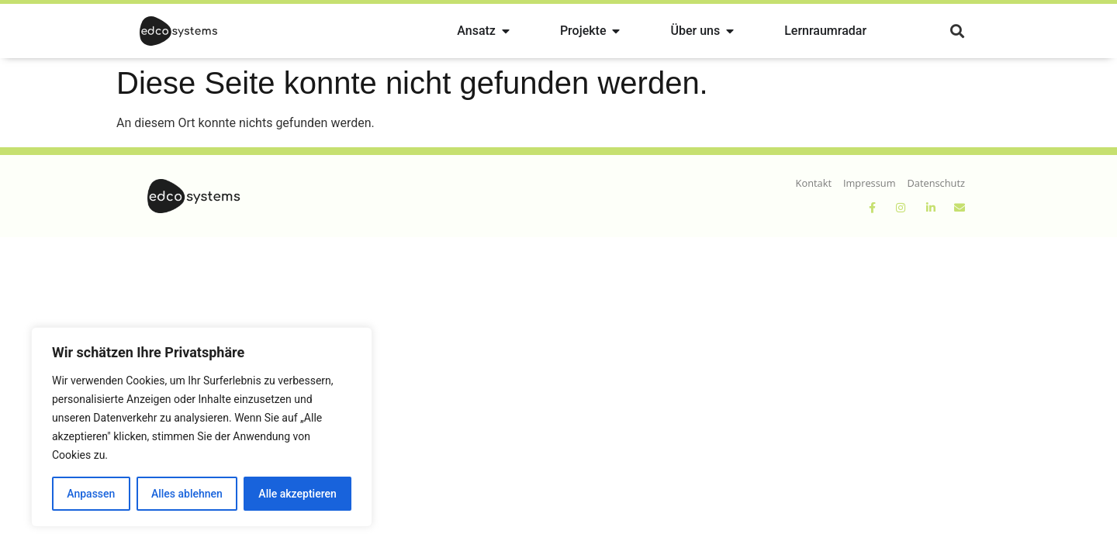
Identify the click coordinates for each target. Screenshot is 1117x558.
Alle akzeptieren (297, 493)
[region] (201, 427)
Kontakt (814, 183)
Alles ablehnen (187, 493)
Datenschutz (936, 183)
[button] (957, 31)
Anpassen (91, 493)
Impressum (869, 183)
